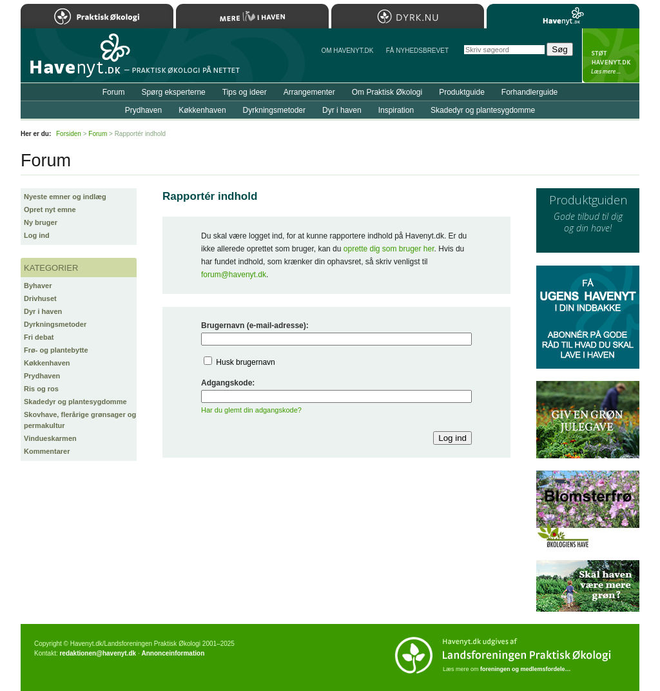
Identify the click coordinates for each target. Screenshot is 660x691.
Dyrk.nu (407, 16)
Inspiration (396, 110)
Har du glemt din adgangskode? (251, 410)
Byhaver (38, 285)
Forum (113, 92)
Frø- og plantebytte (56, 350)
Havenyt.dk (563, 16)
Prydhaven (42, 376)
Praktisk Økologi (97, 16)
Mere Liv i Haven (252, 16)
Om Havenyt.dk (347, 50)
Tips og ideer (244, 92)
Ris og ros (41, 389)
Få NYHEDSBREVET (417, 50)
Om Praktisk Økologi (387, 92)
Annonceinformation (172, 653)
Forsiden (68, 133)
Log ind (37, 235)
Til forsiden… (76, 60)
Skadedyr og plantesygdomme (75, 401)
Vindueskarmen (50, 438)
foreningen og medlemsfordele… (525, 669)
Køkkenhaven (47, 363)
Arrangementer (309, 92)
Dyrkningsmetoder (55, 324)
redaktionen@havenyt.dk (97, 653)
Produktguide (462, 92)
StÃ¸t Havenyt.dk (610, 55)
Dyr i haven (43, 311)
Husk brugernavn (245, 362)
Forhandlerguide (529, 92)
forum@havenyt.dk (233, 274)
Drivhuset (40, 298)
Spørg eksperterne (173, 92)
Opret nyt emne (50, 209)
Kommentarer (47, 451)
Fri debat (38, 337)
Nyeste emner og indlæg (65, 196)
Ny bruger (40, 222)
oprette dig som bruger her (389, 248)
